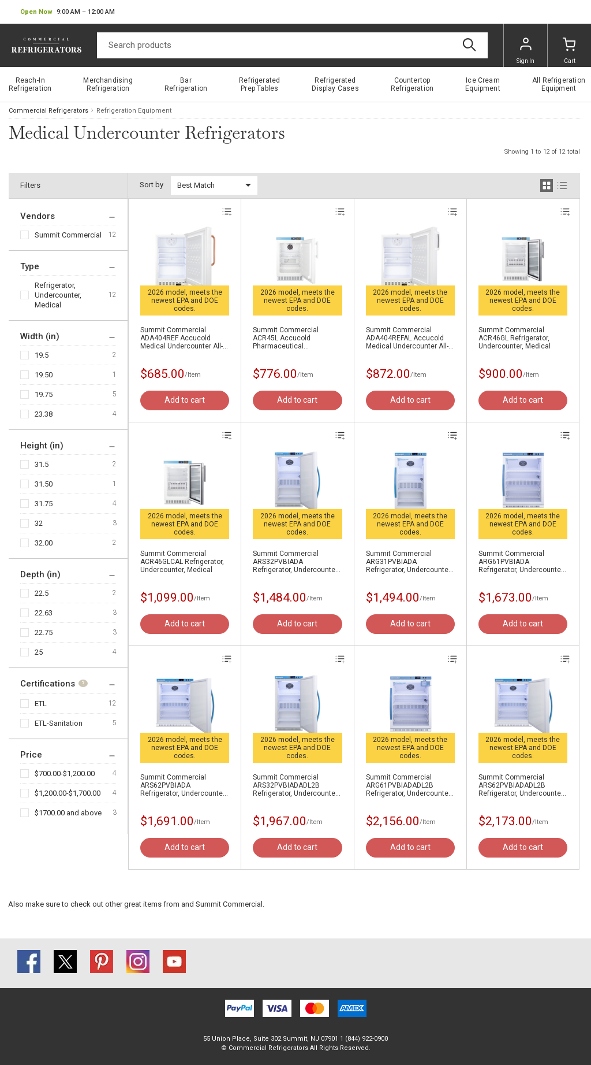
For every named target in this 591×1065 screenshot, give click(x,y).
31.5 (41, 464)
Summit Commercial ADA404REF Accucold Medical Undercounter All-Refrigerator (181, 338)
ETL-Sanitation (59, 723)
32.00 (44, 543)
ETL (41, 703)
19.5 (41, 355)
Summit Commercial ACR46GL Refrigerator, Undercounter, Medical (514, 338)
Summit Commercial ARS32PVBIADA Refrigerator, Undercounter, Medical (296, 562)
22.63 (44, 612)
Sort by (151, 184)
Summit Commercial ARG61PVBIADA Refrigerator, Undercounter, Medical (521, 562)
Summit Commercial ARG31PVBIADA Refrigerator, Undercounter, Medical (409, 562)
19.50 (44, 374)
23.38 (44, 414)
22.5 (41, 593)
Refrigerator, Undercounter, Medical (58, 295)
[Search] (292, 45)
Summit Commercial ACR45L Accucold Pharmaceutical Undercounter (286, 338)
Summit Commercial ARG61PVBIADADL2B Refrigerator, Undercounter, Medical (409, 785)
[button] (67, 12)
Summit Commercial (68, 235)
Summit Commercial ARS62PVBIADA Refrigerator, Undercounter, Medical (183, 785)
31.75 (44, 503)
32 (39, 523)
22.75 (44, 632)
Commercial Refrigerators (48, 110)
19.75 (44, 394)
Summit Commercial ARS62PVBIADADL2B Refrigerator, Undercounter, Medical (521, 785)
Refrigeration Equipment (133, 110)
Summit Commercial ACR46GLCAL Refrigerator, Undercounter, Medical (182, 562)
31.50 (44, 484)
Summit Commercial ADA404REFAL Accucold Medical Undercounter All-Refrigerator (407, 338)
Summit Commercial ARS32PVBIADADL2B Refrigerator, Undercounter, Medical (296, 785)
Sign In (525, 51)
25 (39, 652)
